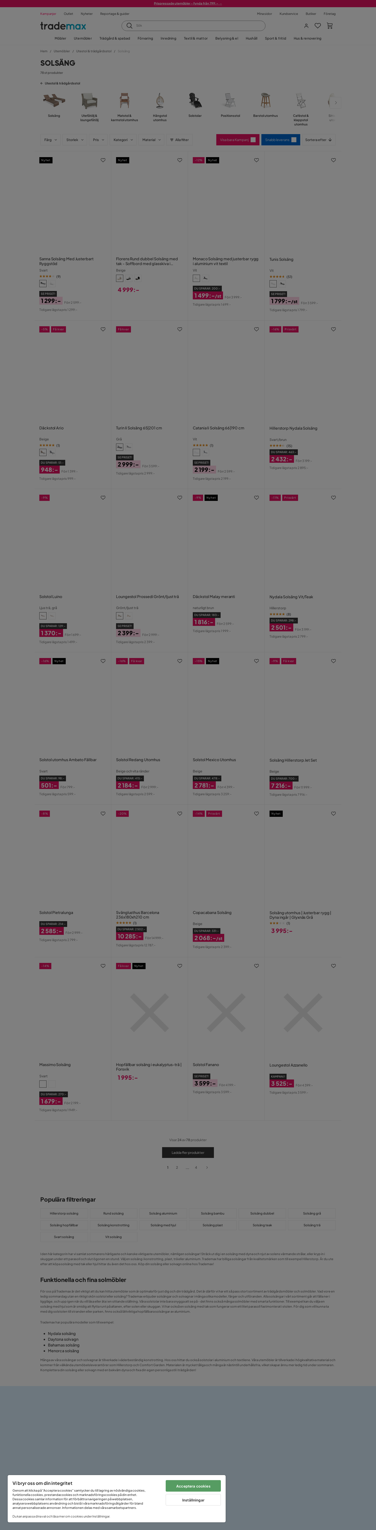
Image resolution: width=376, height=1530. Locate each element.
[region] (117, 1498)
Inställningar (193, 1500)
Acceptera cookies (193, 1486)
